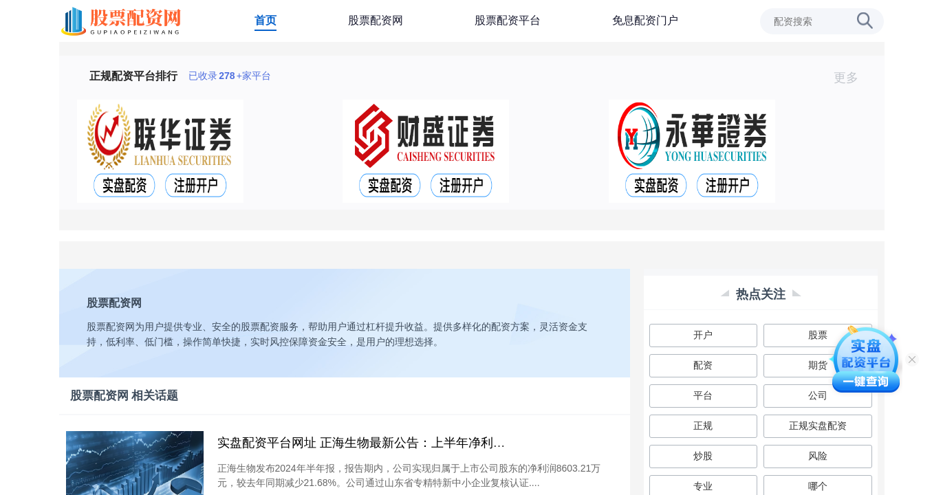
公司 (817, 395)
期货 (817, 365)
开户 (703, 334)
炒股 (703, 455)
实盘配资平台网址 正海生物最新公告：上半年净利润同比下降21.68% (407, 443)
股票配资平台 (508, 20)
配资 (703, 365)
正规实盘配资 (818, 425)
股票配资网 (375, 20)
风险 (817, 455)
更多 (852, 78)
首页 (265, 20)
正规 (703, 425)
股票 (817, 334)
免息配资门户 (645, 20)
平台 (703, 395)
